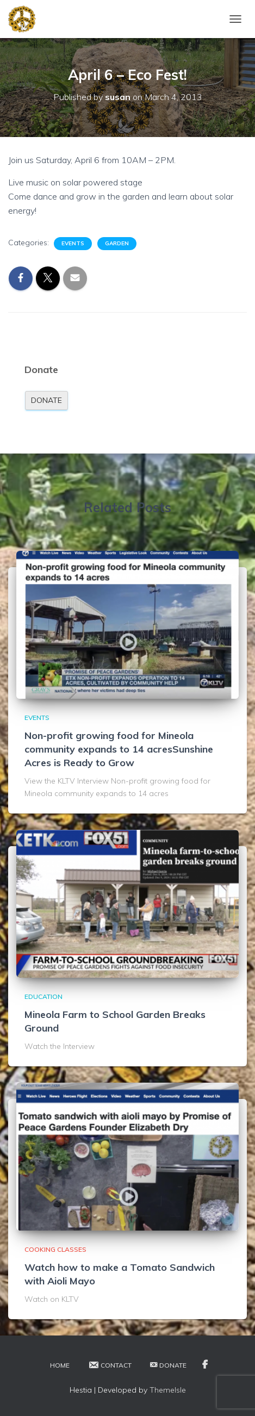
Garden (117, 243)
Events (72, 243)
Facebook (205, 1364)
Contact (110, 1364)
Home (60, 1365)
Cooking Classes (55, 1249)
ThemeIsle (168, 1390)
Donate (46, 400)
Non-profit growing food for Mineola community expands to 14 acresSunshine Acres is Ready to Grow (118, 749)
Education (43, 996)
